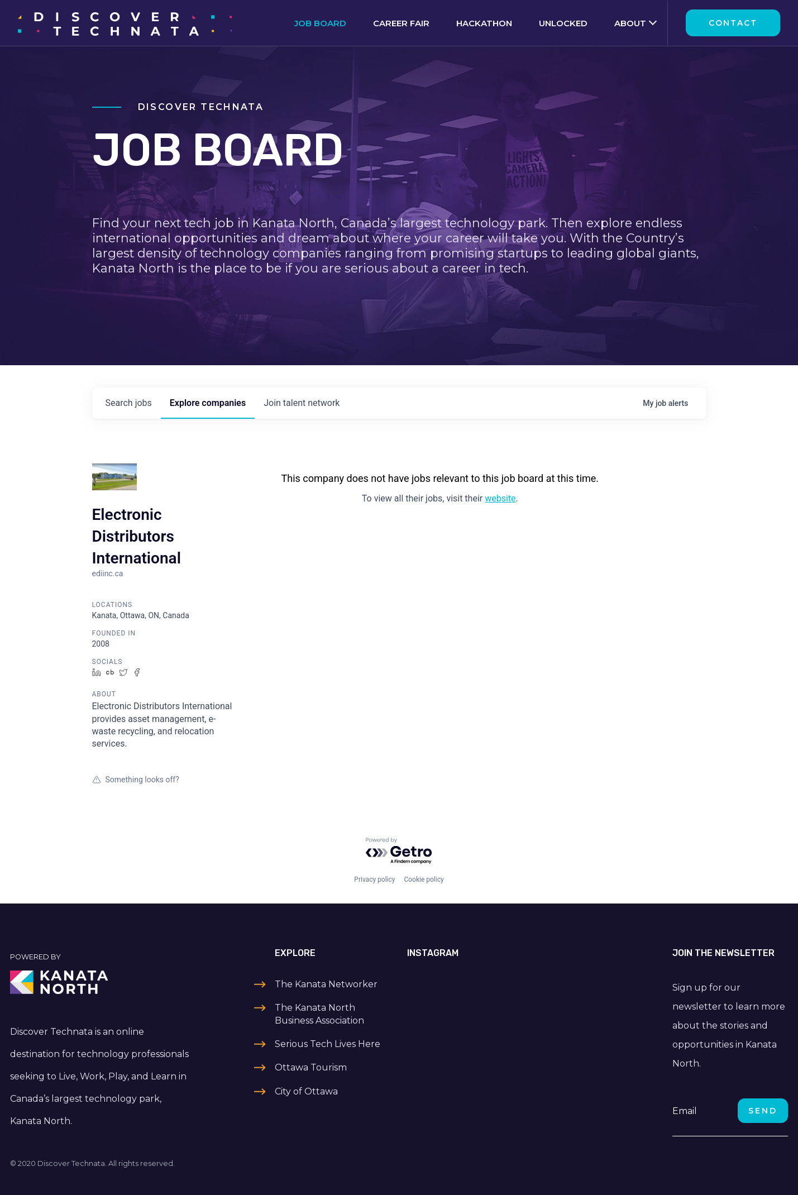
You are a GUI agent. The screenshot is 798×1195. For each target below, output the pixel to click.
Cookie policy (423, 879)
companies (208, 403)
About (630, 23)
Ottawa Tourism (311, 1067)
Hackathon (484, 23)
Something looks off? (135, 779)
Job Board (320, 23)
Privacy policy (374, 879)
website (500, 498)
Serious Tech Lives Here (327, 1044)
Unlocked (563, 23)
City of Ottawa (306, 1091)
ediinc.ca (107, 573)
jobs (129, 403)
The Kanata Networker (326, 984)
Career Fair (401, 23)
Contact (733, 23)
